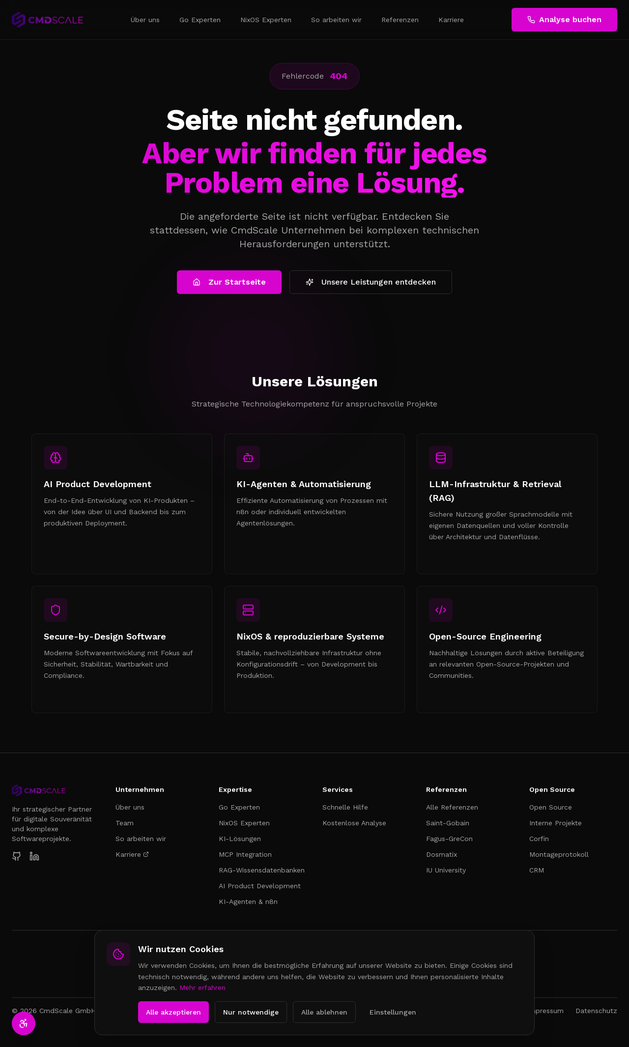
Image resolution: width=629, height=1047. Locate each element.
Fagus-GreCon (449, 839)
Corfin (539, 839)
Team (124, 823)
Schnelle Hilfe (345, 807)
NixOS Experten (244, 823)
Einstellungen (393, 1012)
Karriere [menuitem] (451, 20)
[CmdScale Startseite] (56, 790)
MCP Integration (245, 854)
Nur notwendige (251, 1012)
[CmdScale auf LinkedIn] (34, 856)
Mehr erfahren (202, 987)
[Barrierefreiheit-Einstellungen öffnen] (23, 1023)
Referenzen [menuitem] (400, 20)
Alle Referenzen (452, 807)
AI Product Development (260, 886)
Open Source (550, 807)
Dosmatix (441, 854)
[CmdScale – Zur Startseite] (47, 20)
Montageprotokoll (559, 854)
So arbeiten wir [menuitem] (336, 20)
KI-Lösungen (240, 839)
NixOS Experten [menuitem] (265, 20)
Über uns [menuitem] (145, 20)
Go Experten (239, 807)
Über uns (129, 807)
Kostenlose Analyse (354, 823)
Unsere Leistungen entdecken (371, 282)
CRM (536, 870)
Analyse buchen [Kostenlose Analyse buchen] (564, 19)
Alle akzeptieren (173, 1012)
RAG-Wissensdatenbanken (262, 870)
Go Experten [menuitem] (200, 20)
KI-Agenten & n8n (248, 901)
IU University (446, 870)
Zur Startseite (229, 282)
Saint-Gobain (447, 823)
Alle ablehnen (324, 1012)
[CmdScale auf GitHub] (17, 856)
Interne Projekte (555, 823)
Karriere (132, 854)
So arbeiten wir (140, 839)
